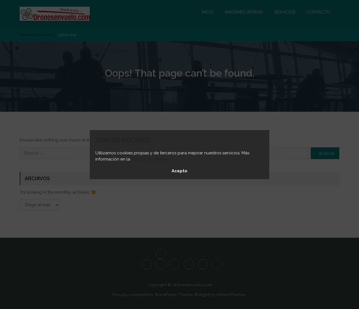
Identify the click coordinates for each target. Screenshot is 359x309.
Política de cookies (150, 159)
